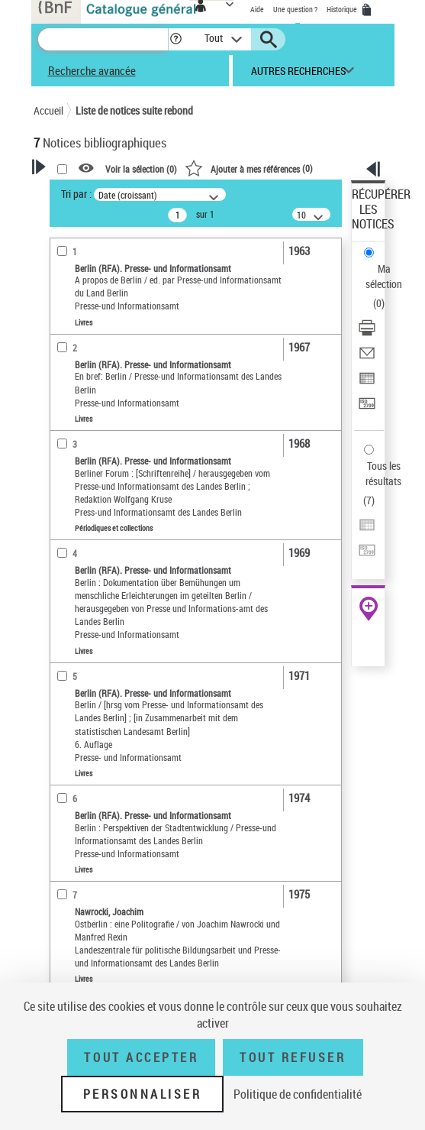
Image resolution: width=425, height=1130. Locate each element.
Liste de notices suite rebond (134, 110)
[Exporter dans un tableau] (367, 383)
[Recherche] (103, 39)
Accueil (48, 110)
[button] (176, 39)
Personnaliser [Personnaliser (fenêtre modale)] (142, 1094)
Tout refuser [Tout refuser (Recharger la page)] (293, 1057)
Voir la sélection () (141, 169)
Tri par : (76, 193)
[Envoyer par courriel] (367, 358)
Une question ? (295, 9)
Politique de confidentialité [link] (297, 1094)
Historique (343, 9)
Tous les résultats (383, 473)
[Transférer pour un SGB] (367, 408)
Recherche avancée (92, 70)
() (249, 168)
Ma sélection (383, 276)
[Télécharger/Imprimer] (367, 332)
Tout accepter (141, 1057)
